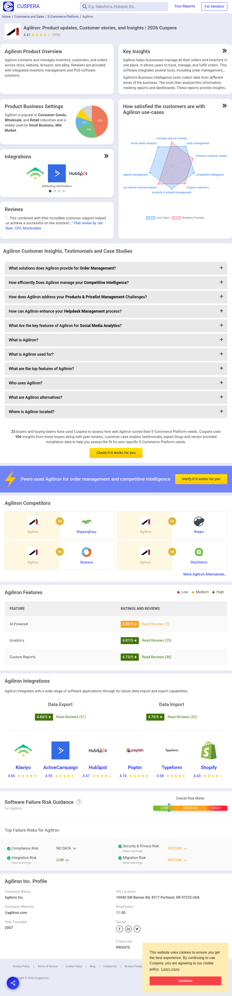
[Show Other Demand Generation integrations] (54, 191)
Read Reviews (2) (156, 624)
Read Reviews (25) (157, 640)
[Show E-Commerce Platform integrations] (59, 191)
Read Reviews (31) (71, 717)
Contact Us (110, 966)
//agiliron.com (16, 913)
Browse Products (135, 966)
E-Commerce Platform (63, 16)
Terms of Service (48, 966)
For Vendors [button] (214, 6)
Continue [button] (185, 981)
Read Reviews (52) (182, 717)
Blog (92, 966)
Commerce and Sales (29, 16)
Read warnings (132, 851)
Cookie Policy (74, 966)
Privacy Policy (21, 966)
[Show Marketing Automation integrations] (50, 191)
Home (6, 16)
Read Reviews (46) (157, 657)
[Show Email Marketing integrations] (63, 191)
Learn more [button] (170, 969)
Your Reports (184, 6)
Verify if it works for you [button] (201, 465)
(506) (56, 35)
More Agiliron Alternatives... (205, 574)
